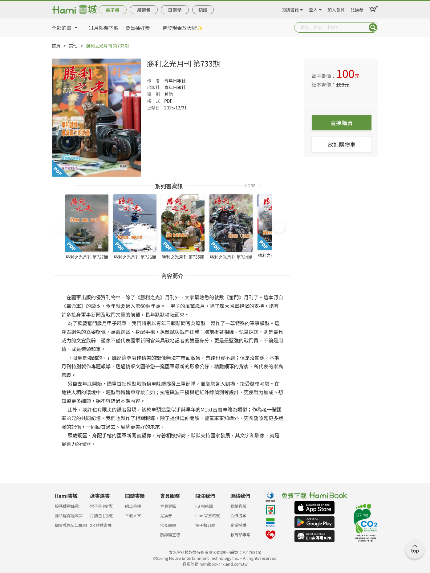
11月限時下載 (103, 27)
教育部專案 (240, 535)
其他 (73, 46)
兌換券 (357, 8)
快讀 (203, 9)
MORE (249, 185)
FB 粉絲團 (204, 506)
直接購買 (342, 123)
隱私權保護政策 (69, 515)
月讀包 (144, 9)
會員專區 (168, 506)
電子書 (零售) (102, 506)
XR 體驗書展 (101, 525)
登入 (313, 8)
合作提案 (238, 515)
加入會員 (336, 8)
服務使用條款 (67, 506)
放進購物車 (341, 144)
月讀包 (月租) (102, 515)
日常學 (175, 9)
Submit (373, 27)
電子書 (113, 9)
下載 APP (133, 515)
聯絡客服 (238, 506)
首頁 (56, 46)
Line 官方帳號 (207, 515)
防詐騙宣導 (170, 535)
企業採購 (238, 525)
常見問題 (168, 525)
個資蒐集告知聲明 (71, 525)
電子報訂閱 (205, 525)
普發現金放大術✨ (182, 27)
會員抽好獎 (137, 27)
